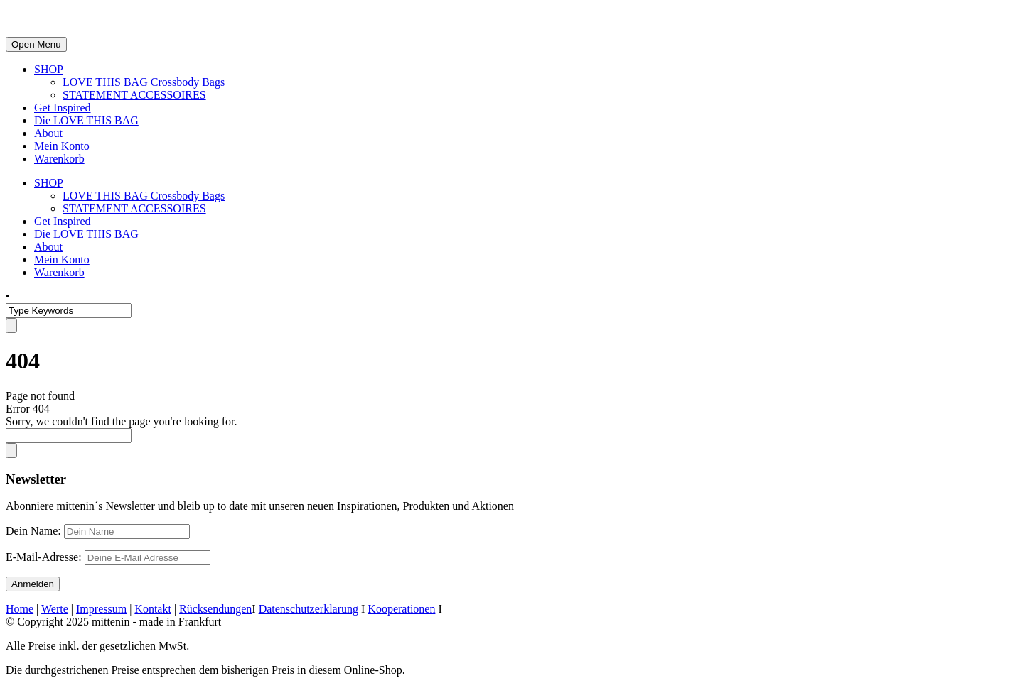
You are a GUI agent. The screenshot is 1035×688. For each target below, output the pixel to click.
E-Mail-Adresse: (108, 557)
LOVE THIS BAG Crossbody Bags (144, 82)
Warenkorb (59, 159)
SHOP (48, 69)
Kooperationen (401, 609)
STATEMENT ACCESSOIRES (134, 95)
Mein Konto (62, 146)
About (48, 133)
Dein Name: (33, 531)
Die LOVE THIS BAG (86, 120)
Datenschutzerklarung (308, 609)
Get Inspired (62, 108)
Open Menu (36, 44)
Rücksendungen (215, 609)
